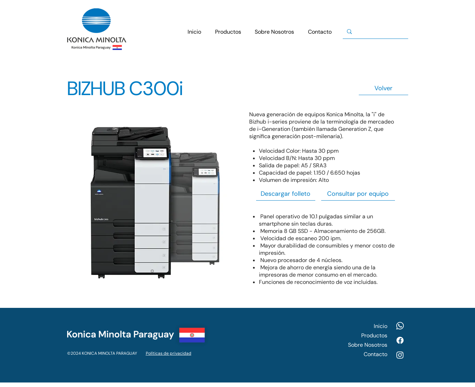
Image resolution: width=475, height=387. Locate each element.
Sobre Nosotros (367, 344)
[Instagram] (400, 355)
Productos (374, 335)
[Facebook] (400, 340)
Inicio (380, 326)
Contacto (375, 354)
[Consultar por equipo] (358, 194)
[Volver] (383, 88)
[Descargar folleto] (285, 194)
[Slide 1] (152, 271)
